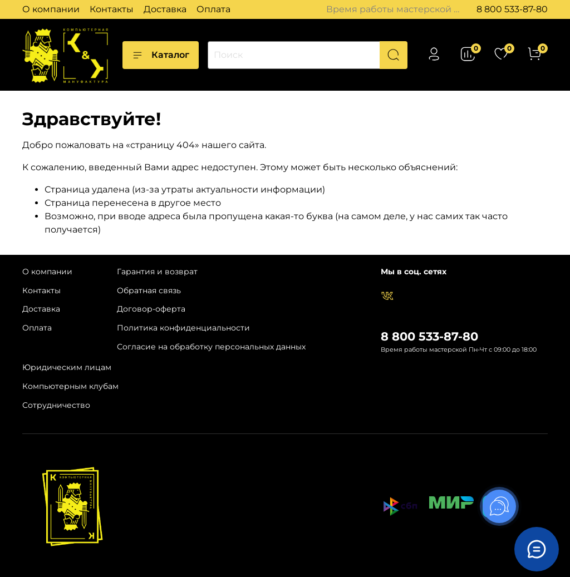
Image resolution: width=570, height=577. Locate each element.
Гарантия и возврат (157, 272)
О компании (51, 9)
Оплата (213, 9)
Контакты (112, 9)
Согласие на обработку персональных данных (211, 347)
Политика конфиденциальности (183, 328)
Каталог (160, 55)
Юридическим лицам (66, 367)
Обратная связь (149, 290)
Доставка (165, 9)
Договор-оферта (151, 309)
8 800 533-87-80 (512, 9)
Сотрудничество (56, 405)
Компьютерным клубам (70, 386)
